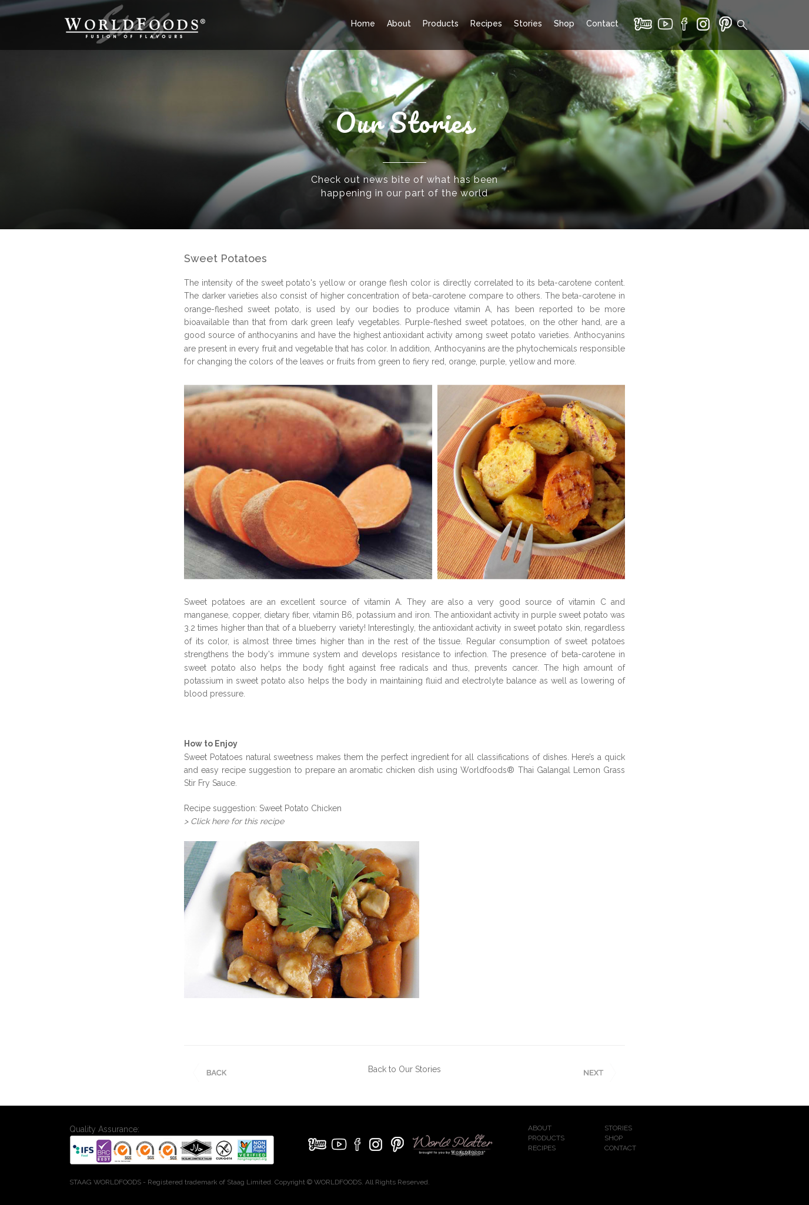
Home (363, 23)
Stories (528, 23)
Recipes (486, 23)
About (399, 23)
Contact (602, 23)
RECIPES (542, 1148)
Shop (564, 23)
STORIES (618, 1128)
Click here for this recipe (237, 821)
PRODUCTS (546, 1138)
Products (441, 23)
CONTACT (620, 1148)
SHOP (613, 1138)
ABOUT (539, 1128)
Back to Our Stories (404, 1069)
